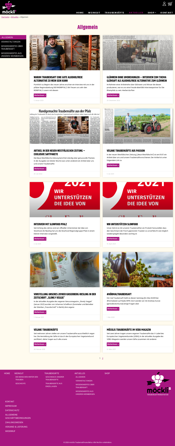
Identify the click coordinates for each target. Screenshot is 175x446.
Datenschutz (12, 410)
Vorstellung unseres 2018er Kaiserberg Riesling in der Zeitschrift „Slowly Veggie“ (65, 296)
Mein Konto (164, 3)
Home (80, 13)
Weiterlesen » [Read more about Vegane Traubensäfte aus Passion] (113, 165)
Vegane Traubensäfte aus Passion (126, 151)
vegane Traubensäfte (46, 330)
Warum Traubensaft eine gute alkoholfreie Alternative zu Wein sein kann (58, 79)
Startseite (5, 17)
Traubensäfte (51, 373)
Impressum (11, 406)
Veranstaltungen (10, 42)
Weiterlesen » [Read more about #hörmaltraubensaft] (113, 308)
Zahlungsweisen (14, 422)
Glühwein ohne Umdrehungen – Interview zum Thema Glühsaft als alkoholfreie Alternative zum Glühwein (137, 79)
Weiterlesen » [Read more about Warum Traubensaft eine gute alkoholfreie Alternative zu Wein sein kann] (40, 95)
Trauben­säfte (115, 13)
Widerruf (10, 431)
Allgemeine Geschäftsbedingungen (18, 416)
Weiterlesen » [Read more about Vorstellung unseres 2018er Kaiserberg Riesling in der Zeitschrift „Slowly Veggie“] (40, 312)
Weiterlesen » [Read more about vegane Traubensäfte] (40, 344)
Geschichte (20, 383)
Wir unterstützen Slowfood (122, 224)
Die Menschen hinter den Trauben (26, 378)
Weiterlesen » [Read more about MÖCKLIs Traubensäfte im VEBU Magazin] (113, 344)
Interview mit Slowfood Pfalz (50, 224)
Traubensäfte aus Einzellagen (54, 385)
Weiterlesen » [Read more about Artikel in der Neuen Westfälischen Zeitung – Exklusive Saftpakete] (40, 168)
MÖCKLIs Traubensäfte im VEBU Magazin (129, 330)
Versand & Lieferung (16, 427)
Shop (151, 13)
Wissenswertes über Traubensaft (12, 48)
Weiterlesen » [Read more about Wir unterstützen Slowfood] (113, 238)
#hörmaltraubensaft (119, 294)
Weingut (94, 13)
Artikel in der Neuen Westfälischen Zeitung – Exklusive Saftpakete (59, 152)
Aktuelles (136, 13)
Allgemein (7, 37)
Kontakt (167, 13)
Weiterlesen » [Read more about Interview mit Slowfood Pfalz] (40, 238)
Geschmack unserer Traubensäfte (55, 378)
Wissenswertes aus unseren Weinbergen (12, 55)
